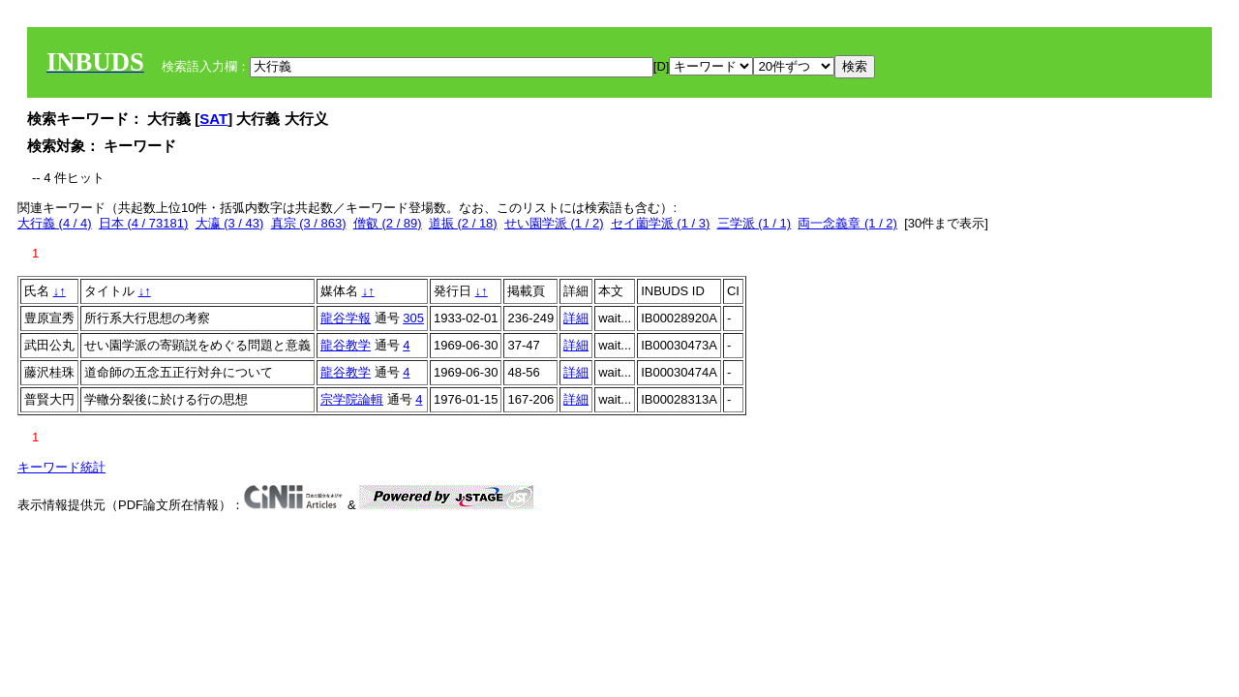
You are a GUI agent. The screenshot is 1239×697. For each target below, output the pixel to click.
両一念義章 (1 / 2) (847, 223)
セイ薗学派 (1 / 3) (660, 223)
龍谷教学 (345, 345)
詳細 (576, 318)
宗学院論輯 (351, 399)
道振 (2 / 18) (463, 223)
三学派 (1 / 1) (754, 223)
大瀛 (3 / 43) (230, 223)
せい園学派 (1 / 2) (554, 223)
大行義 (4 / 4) (54, 223)
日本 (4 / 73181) (144, 223)
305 (413, 318)
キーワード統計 (61, 467)
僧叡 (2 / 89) (387, 223)
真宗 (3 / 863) (309, 223)
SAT (213, 118)
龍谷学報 (345, 318)
